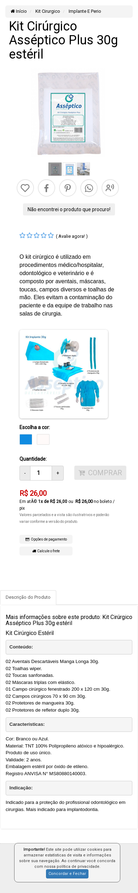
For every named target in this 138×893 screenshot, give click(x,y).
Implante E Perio (84, 11)
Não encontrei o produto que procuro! (69, 209)
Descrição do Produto (28, 597)
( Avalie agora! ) (72, 236)
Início (19, 11)
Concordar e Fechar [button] (67, 873)
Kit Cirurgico (47, 11)
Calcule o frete (46, 551)
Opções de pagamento (46, 539)
